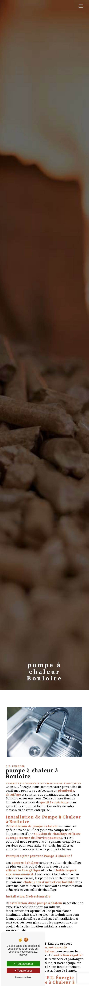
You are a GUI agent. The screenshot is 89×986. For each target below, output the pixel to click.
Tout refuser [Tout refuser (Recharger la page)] (23, 970)
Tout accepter (23, 963)
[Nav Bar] (81, 6)
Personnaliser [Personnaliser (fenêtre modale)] (23, 977)
